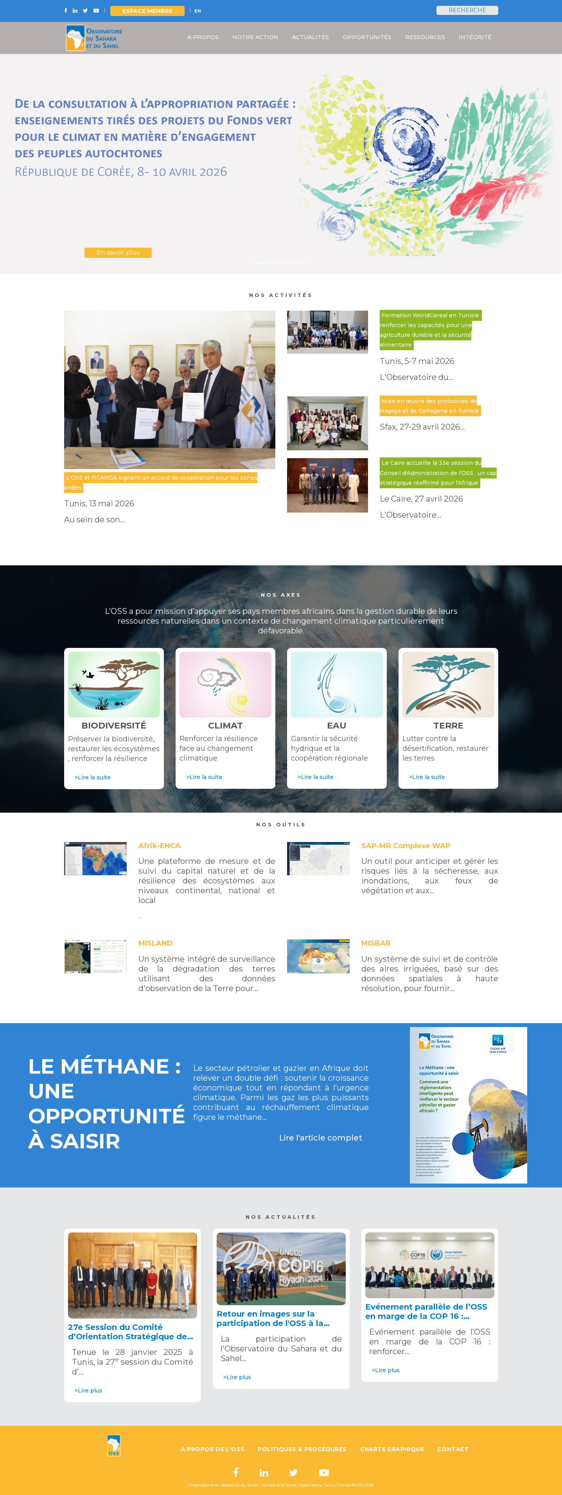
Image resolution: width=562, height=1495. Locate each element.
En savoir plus (118, 252)
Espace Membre (147, 10)
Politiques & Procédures (302, 1449)
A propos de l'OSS (213, 1449)
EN (197, 11)
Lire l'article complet (320, 1137)
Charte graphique (392, 1449)
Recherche (467, 10)
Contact (453, 1449)
